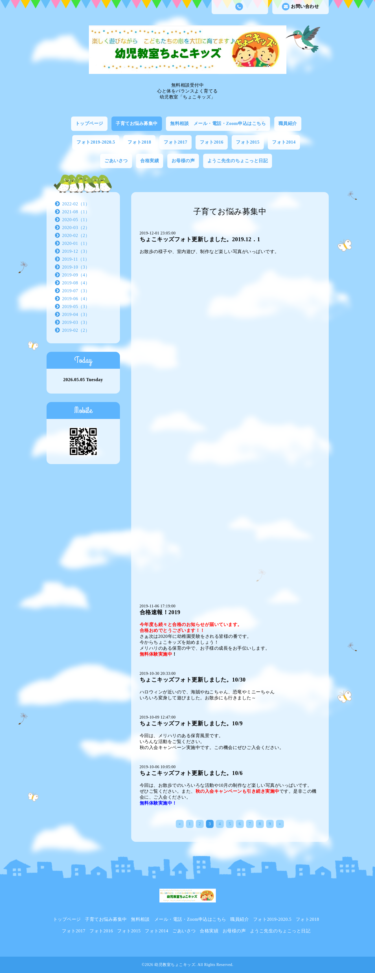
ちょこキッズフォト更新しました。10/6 (191, 773)
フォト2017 (175, 142)
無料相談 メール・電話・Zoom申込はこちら (218, 123)
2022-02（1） (76, 203)
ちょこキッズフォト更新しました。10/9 (191, 723)
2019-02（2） (76, 330)
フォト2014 (284, 142)
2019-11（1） (76, 259)
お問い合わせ (300, 6)
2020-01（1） (76, 243)
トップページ (89, 123)
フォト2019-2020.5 (95, 142)
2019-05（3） (76, 306)
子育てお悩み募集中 (137, 123)
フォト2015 (248, 142)
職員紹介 (287, 123)
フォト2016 (211, 142)
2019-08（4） (76, 282)
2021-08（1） (76, 211)
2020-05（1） (76, 219)
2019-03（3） (76, 322)
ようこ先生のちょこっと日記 (237, 160)
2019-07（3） (76, 290)
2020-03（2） (76, 227)
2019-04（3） (76, 314)
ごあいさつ (116, 160)
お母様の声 (183, 160)
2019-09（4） (76, 275)
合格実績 (149, 160)
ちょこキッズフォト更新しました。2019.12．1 (200, 239)
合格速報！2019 (160, 612)
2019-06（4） (76, 298)
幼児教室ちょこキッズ (174, 965)
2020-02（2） (76, 235)
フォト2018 (139, 142)
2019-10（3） (76, 267)
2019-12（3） (76, 251)
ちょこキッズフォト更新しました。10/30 (193, 680)
